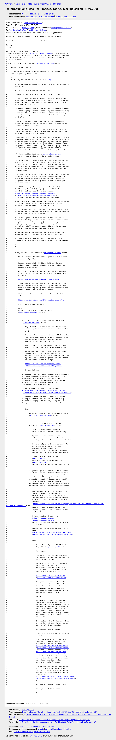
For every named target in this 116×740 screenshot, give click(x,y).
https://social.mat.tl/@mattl (39, 53)
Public (29, 4)
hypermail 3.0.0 (36, 736)
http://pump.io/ (40, 463)
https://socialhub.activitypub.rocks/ (52, 646)
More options (49, 14)
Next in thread (70, 16)
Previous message (46, 16)
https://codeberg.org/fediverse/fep (51, 652)
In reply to (59, 16)
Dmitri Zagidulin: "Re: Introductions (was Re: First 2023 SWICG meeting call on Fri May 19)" (59, 722)
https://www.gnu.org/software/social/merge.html (35, 193)
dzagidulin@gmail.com (54, 547)
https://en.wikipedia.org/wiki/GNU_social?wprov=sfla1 (41, 300)
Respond (38, 14)
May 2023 (57, 4)
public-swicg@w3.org (42, 4)
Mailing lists (20, 4)
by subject (58, 729)
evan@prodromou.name (61, 28)
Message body (28, 14)
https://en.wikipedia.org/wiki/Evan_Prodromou (51, 533)
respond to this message (30, 726)
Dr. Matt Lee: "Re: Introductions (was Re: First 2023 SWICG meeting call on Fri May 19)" (54, 720)
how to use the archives (23, 732)
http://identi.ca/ (40, 459)
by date (41, 729)
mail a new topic (48, 726)
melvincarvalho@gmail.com (29, 312)
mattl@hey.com (28, 28)
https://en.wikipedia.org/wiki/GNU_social (43, 364)
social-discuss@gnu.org (53, 154)
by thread (49, 729)
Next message (31, 16)
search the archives (42, 732)
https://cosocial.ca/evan (43, 518)
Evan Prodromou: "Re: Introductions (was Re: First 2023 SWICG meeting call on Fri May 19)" (59, 712)
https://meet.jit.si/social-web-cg (50, 576)
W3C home (9, 4)
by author (67, 729)
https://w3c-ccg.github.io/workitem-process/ (55, 677)
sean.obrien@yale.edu (33, 23)
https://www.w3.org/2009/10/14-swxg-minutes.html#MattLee (46, 391)
